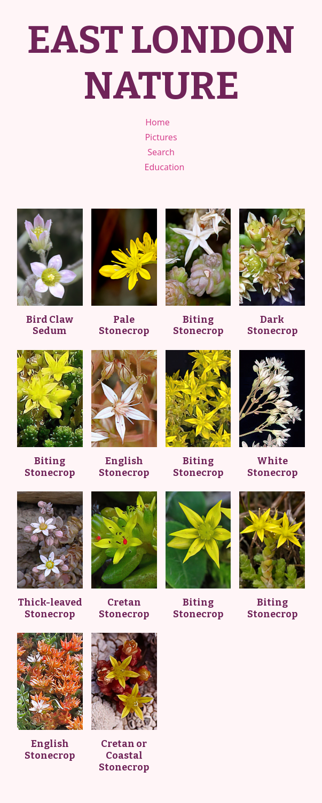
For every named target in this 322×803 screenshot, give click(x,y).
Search (161, 152)
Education (165, 167)
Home (157, 122)
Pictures (161, 137)
